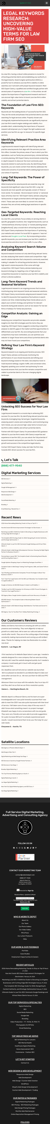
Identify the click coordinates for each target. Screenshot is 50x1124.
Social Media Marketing (7, 500)
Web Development (6, 495)
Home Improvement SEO (25, 1049)
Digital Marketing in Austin (8, 778)
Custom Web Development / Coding (25, 1090)
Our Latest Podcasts (25, 936)
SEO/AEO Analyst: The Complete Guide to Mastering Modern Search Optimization (20, 600)
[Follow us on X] (17, 848)
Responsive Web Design (8, 492)
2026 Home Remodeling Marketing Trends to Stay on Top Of (18, 523)
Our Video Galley (25, 930)
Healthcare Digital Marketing (25, 1046)
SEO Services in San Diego (8, 765)
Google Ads (25, 1015)
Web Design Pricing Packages (25, 1108)
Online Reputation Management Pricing (25, 1114)
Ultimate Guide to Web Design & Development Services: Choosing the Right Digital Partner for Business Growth (25, 551)
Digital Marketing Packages (25, 1102)
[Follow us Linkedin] (33, 848)
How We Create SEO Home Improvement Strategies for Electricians (21, 527)
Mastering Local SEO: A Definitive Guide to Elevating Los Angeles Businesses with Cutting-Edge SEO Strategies (24, 533)
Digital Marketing (6, 483)
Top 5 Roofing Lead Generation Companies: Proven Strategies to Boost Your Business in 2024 (23, 573)
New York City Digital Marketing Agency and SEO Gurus (17, 786)
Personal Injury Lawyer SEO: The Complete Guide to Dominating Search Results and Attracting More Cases (24, 557)
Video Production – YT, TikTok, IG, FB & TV (25, 1022)
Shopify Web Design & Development (25, 1087)
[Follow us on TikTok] (31, 848)
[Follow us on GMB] (25, 848)
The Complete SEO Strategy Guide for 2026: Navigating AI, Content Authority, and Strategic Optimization (24, 539)
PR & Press (25, 933)
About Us (25, 920)
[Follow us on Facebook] (14, 848)
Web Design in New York (8, 752)
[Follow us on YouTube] (28, 848)
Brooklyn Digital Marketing (8, 769)
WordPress (25, 1084)
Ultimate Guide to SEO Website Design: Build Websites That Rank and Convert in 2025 (24, 606)
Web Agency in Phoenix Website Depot (12, 748)
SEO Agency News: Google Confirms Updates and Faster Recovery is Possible (23, 595)
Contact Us (25, 1063)
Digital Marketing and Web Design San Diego (13, 756)
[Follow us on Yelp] (22, 848)
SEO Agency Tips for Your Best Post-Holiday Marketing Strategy (20, 612)
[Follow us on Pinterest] (36, 848)
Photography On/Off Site (25, 1025)
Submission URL (25, 902)
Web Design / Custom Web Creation (25, 1081)
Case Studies (25, 954)
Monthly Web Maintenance (25, 1111)
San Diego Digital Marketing (9, 791)
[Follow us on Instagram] (20, 848)
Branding (3, 504)
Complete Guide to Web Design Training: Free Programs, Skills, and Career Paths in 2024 (24, 567)
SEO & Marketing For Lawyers (25, 1040)
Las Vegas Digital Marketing (9, 782)
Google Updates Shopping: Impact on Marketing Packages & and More (21, 562)
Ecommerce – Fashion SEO (25, 1052)
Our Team (25, 923)
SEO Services (5, 479)
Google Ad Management (8, 487)
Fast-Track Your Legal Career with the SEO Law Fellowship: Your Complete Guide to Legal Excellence (24, 580)
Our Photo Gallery (25, 926)
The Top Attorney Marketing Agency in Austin (14, 773)
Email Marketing (25, 1028)
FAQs (25, 939)
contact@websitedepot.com (25, 875)
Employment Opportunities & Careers (25, 957)
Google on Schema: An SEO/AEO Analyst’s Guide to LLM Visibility (19, 585)
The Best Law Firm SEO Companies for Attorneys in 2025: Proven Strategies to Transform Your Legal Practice (24, 590)
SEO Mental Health (25, 1043)
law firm (28, 92)
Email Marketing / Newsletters (10, 509)
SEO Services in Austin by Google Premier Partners (15, 761)
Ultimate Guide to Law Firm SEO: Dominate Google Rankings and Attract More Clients (23, 545)
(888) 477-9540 (25, 3)
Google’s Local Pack (18, 236)
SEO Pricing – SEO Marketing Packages (25, 1105)
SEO (25, 1009)
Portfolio (25, 951)
